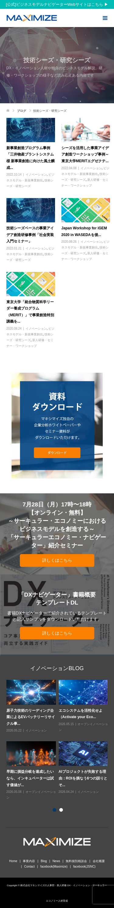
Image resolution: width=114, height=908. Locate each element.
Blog (44, 861)
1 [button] (56, 811)
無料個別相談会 (76, 861)
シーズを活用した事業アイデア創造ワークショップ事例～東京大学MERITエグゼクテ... (85, 154)
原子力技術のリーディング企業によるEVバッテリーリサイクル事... (30, 717)
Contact (29, 866)
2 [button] (62, 811)
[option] (58, 740)
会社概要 (99, 861)
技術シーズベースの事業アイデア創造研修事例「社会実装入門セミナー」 (30, 234)
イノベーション (36, 174)
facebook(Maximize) (53, 866)
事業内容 (29, 861)
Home (13, 861)
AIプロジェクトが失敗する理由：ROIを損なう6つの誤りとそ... (83, 778)
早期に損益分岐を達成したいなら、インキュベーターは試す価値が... (30, 778)
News (56, 861)
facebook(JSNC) (84, 866)
